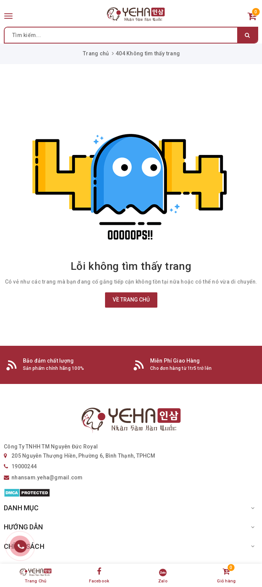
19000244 (24, 466)
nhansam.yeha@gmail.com (47, 477)
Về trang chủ (131, 300)
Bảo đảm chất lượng (48, 361)
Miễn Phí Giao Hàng (175, 361)
